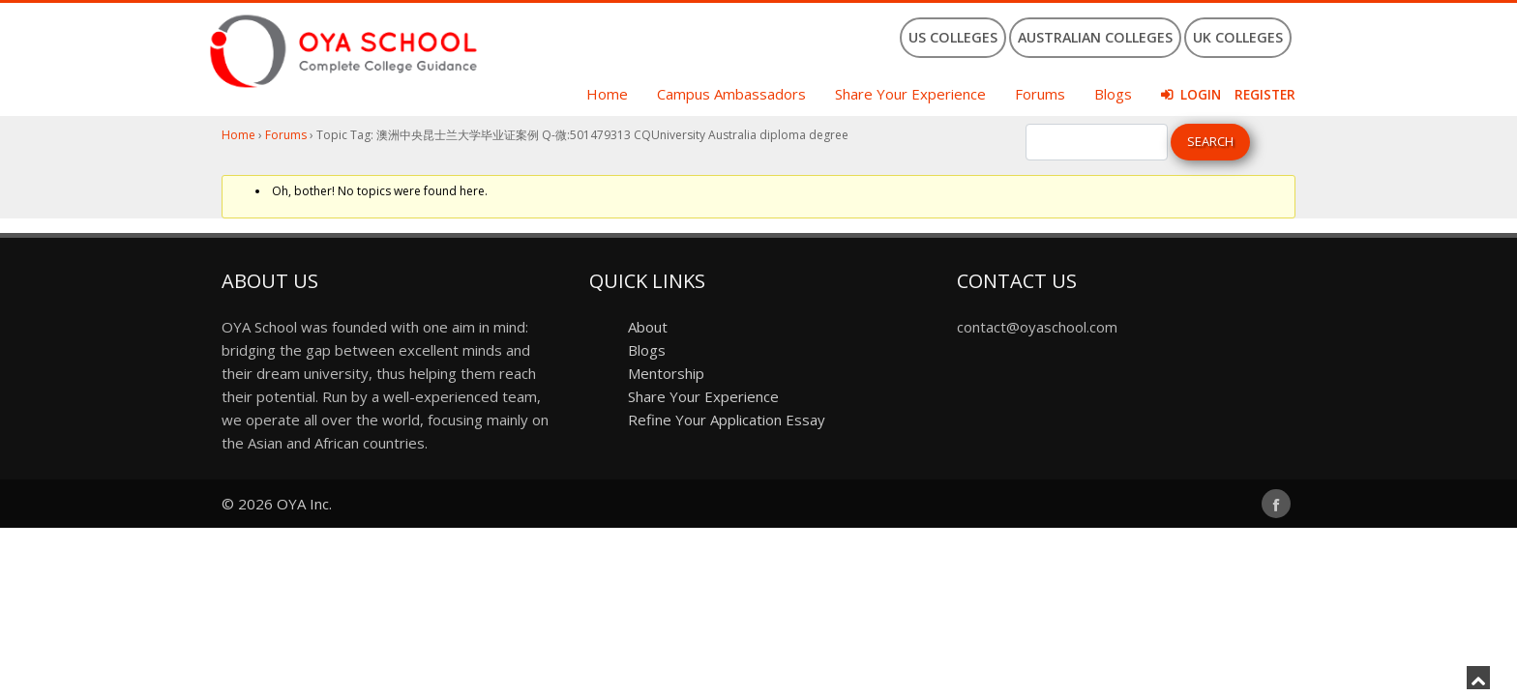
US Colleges (952, 37)
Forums (1040, 93)
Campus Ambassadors (731, 93)
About (648, 326)
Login (1200, 94)
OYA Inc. (304, 503)
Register (1264, 94)
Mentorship (666, 373)
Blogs (1113, 93)
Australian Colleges (1095, 37)
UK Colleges (1238, 37)
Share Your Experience (910, 93)
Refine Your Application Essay (726, 419)
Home (607, 93)
